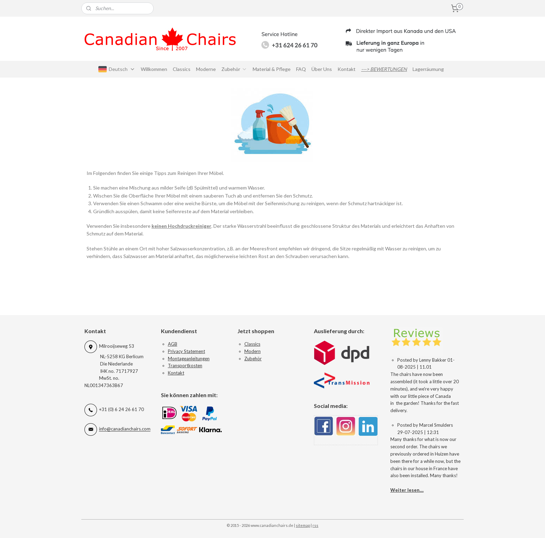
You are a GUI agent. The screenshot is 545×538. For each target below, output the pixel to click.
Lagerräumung (428, 69)
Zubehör (234, 69)
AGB (172, 344)
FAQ (301, 69)
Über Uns (321, 69)
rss (315, 525)
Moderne (206, 69)
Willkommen (154, 69)
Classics (181, 69)
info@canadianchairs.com (125, 429)
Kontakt (346, 69)
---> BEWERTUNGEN (384, 69)
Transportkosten (185, 365)
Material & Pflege (272, 69)
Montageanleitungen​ (189, 358)
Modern (252, 351)
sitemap (303, 525)
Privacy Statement (186, 351)
